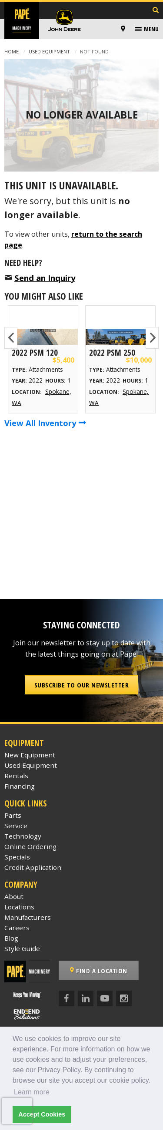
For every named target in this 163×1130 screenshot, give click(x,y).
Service (15, 825)
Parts (12, 815)
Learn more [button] (32, 1092)
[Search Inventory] (156, 10)
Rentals (16, 775)
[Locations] (123, 29)
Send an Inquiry (44, 277)
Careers (17, 927)
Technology (22, 836)
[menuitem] (124, 29)
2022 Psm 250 (112, 352)
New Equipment (29, 754)
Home (11, 51)
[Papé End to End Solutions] (27, 1014)
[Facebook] (66, 998)
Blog (11, 938)
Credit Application (32, 867)
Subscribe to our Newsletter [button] (81, 685)
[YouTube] (105, 998)
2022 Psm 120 (35, 352)
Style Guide (22, 948)
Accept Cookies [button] (41, 1114)
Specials (17, 856)
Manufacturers (27, 917)
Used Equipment (49, 51)
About (13, 896)
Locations (19, 906)
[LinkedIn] (85, 998)
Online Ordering (30, 846)
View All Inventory (45, 422)
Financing (19, 786)
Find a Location (98, 970)
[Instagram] (124, 998)
